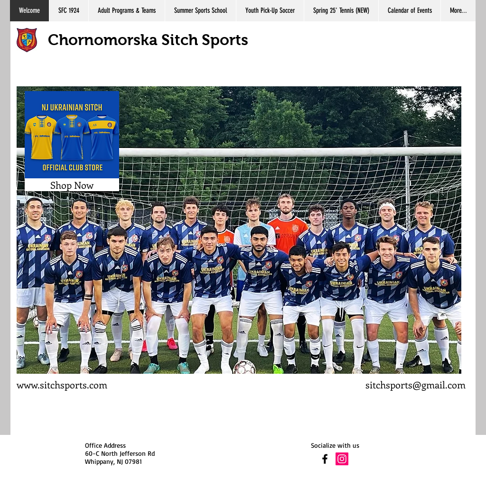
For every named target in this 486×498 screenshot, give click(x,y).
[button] (239, 230)
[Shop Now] (72, 184)
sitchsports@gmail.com (415, 384)
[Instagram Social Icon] (342, 458)
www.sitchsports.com (62, 384)
